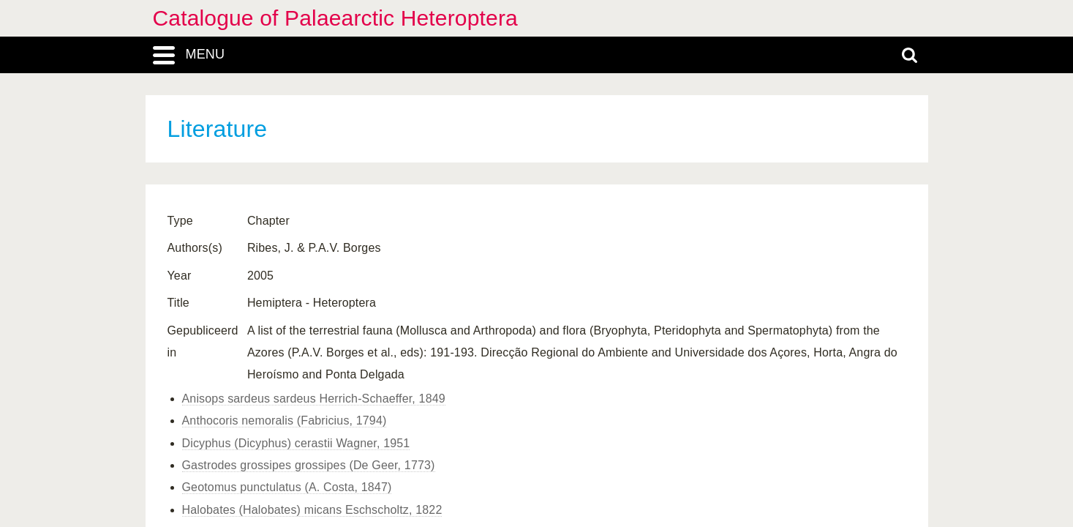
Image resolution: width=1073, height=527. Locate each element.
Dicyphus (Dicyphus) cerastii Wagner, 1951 (296, 443)
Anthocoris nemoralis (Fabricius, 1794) (284, 420)
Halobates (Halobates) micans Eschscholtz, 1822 (312, 510)
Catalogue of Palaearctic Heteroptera (335, 18)
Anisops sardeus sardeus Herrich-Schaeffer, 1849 (313, 398)
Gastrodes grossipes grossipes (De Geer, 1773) (308, 465)
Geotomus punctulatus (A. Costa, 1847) (287, 487)
